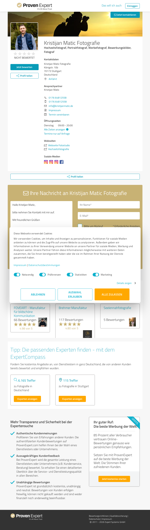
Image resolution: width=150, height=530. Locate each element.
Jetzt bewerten (24, 67)
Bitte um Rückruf (93, 226)
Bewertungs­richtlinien (99, 515)
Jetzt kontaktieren (125, 14)
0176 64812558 (57, 97)
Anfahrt (53, 79)
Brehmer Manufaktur (73, 308)
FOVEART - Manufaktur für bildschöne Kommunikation (29, 312)
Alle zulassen (112, 294)
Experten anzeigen (27, 399)
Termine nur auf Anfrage (57, 133)
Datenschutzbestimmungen (51, 265)
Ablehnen (38, 294)
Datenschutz (94, 518)
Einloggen (132, 6)
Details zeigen (117, 283)
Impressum (27, 265)
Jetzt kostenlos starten (114, 479)
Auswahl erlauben (75, 294)
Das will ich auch (112, 5)
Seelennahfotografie (117, 308)
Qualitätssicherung (118, 515)
